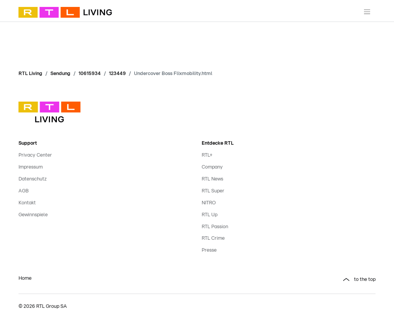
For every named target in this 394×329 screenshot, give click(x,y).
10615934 (89, 73)
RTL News (212, 179)
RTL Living (30, 73)
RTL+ (207, 155)
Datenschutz (32, 179)
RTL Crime (213, 238)
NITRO (209, 202)
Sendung (60, 73)
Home (25, 278)
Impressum (30, 167)
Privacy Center (35, 155)
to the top (365, 279)
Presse (209, 250)
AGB (23, 191)
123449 (117, 73)
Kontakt (27, 202)
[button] (288, 279)
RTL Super (213, 191)
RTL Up (209, 214)
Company (212, 167)
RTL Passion (215, 226)
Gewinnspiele (33, 214)
